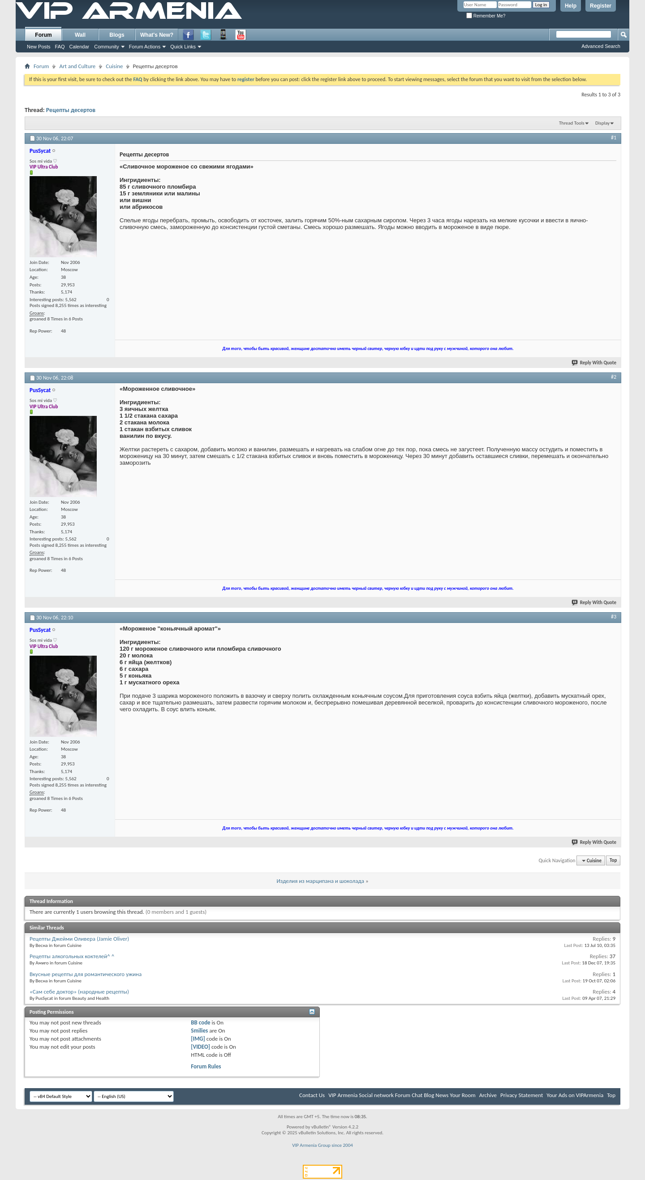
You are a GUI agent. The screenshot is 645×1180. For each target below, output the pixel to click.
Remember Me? (485, 15)
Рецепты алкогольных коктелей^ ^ (72, 956)
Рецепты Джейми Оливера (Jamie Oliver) (79, 938)
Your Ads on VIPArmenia (574, 1095)
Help (570, 6)
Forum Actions (144, 46)
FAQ (60, 46)
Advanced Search (600, 46)
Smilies (199, 1030)
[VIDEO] (200, 1046)
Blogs (116, 35)
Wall (80, 35)
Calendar (79, 46)
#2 (613, 377)
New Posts (39, 46)
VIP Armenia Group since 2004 (322, 1145)
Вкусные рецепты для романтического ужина (86, 974)
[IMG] (198, 1038)
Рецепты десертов (71, 110)
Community (106, 46)
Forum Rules (206, 1066)
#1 (613, 137)
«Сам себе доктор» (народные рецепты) (79, 991)
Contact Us (312, 1095)
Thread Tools (572, 123)
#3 (613, 617)
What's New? (156, 35)
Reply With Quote (594, 363)
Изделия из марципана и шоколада (320, 880)
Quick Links (183, 46)
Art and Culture (77, 66)
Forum (43, 35)
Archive (488, 1095)
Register (600, 6)
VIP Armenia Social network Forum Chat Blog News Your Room (402, 1095)
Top (613, 861)
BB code (200, 1022)
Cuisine (114, 66)
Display (602, 123)
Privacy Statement (521, 1095)
